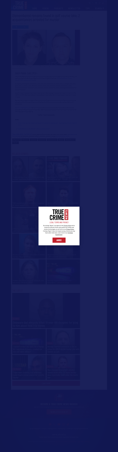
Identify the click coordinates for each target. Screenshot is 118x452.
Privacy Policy (70, 229)
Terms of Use (67, 225)
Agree (59, 240)
